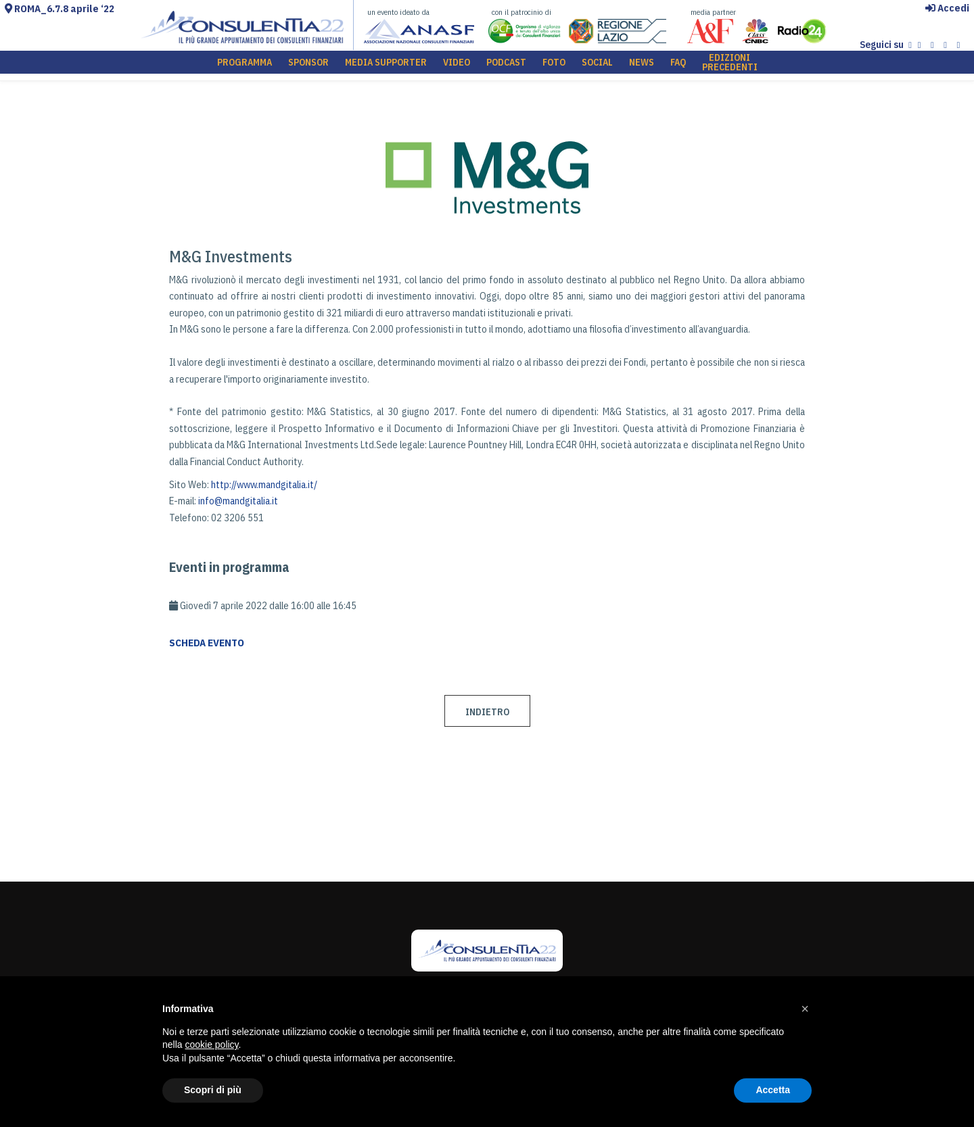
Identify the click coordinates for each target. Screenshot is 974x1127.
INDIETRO (487, 712)
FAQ (678, 65)
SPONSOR (308, 65)
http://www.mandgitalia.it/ (264, 484)
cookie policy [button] (211, 1044)
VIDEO (456, 65)
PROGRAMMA (244, 65)
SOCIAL (597, 65)
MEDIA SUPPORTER (386, 65)
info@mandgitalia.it (238, 500)
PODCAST (506, 65)
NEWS (641, 65)
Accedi (947, 7)
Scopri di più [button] (212, 1089)
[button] (805, 1009)
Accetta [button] (773, 1089)
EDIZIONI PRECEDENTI (730, 65)
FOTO (553, 65)
